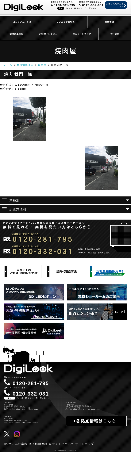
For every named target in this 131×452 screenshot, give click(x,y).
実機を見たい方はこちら (115, 5)
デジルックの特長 (65, 22)
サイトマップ (84, 444)
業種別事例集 (16, 34)
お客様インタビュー (49, 34)
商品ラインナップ (82, 34)
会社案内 (114, 34)
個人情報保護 (38, 444)
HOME (9, 443)
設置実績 (109, 22)
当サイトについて (61, 444)
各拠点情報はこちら (96, 421)
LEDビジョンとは (22, 22)
